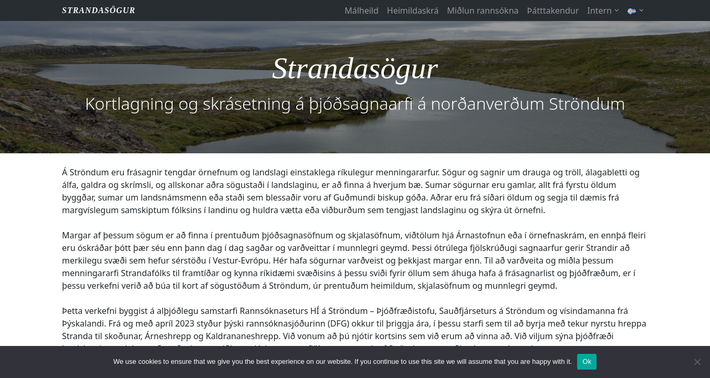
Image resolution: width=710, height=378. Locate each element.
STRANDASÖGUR (98, 10)
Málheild (361, 10)
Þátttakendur (553, 10)
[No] (697, 361)
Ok (586, 361)
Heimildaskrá (413, 10)
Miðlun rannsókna (482, 10)
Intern (599, 10)
